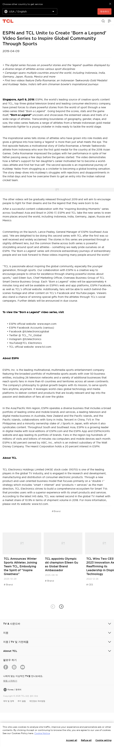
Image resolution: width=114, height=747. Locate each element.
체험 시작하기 (10, 680)
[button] (61, 606)
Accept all (71, 740)
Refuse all (86, 740)
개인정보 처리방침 (37, 701)
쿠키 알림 (21, 701)
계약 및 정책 (8, 701)
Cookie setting (103, 740)
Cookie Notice (42, 733)
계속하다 (104, 11)
